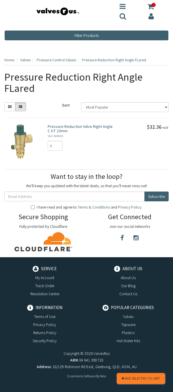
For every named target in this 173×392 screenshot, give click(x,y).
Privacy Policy (129, 207)
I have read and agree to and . (86, 207)
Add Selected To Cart (141, 378)
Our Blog (128, 285)
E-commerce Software (81, 376)
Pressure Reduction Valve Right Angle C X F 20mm (80, 128)
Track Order (44, 285)
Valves (128, 316)
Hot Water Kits (128, 340)
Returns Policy (44, 332)
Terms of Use (44, 316)
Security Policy (45, 340)
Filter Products (87, 35)
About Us (128, 277)
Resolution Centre (44, 293)
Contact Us (128, 293)
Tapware (128, 324)
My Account (44, 277)
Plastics (128, 332)
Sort (66, 105)
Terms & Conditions (94, 207)
